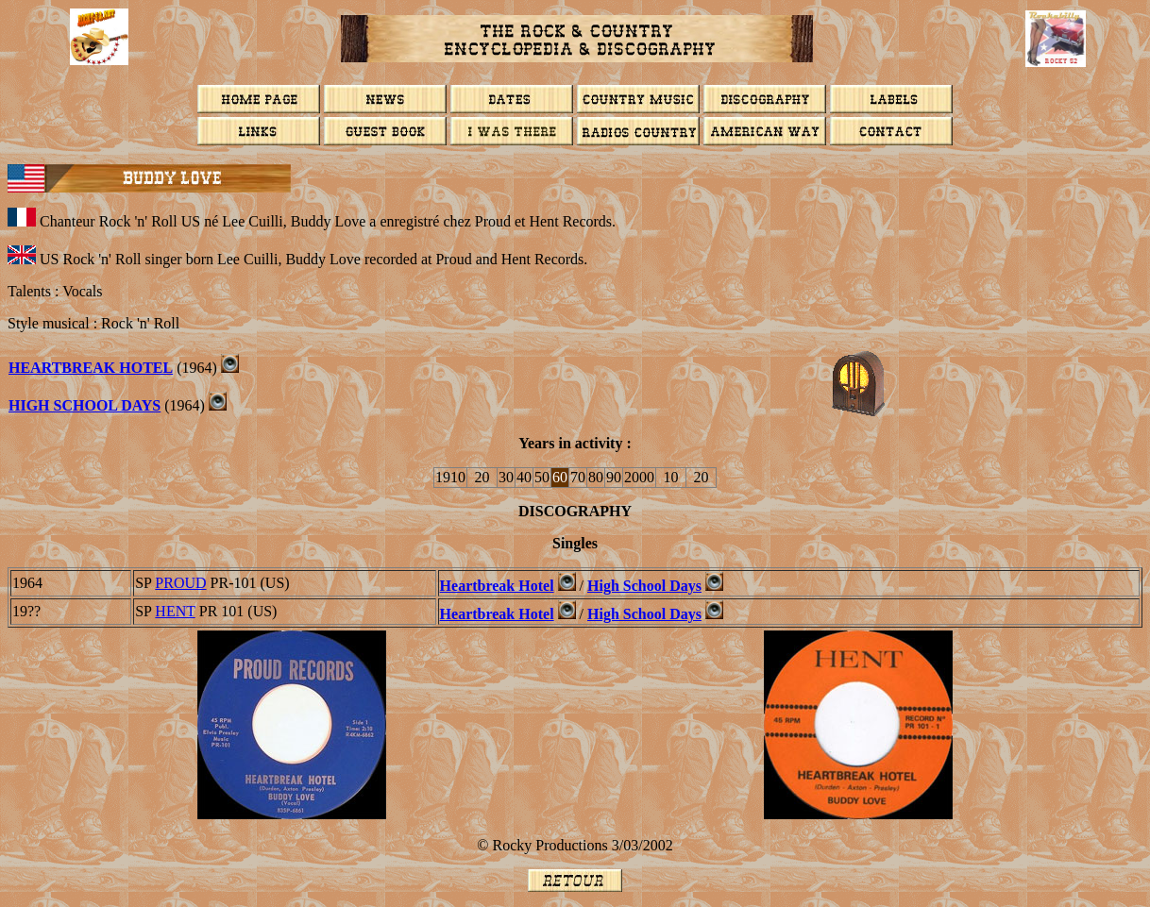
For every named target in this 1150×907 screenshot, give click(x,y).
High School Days (84, 405)
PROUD (180, 583)
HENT (174, 611)
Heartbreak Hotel (90, 368)
